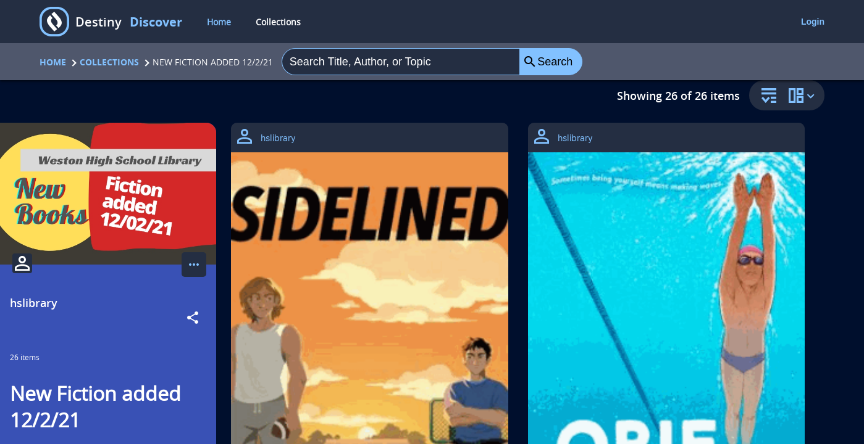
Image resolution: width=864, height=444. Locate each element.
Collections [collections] (278, 22)
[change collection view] (803, 95)
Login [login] (812, 22)
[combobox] (400, 62)
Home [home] (219, 22)
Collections (109, 62)
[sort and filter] (765, 96)
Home (53, 62)
